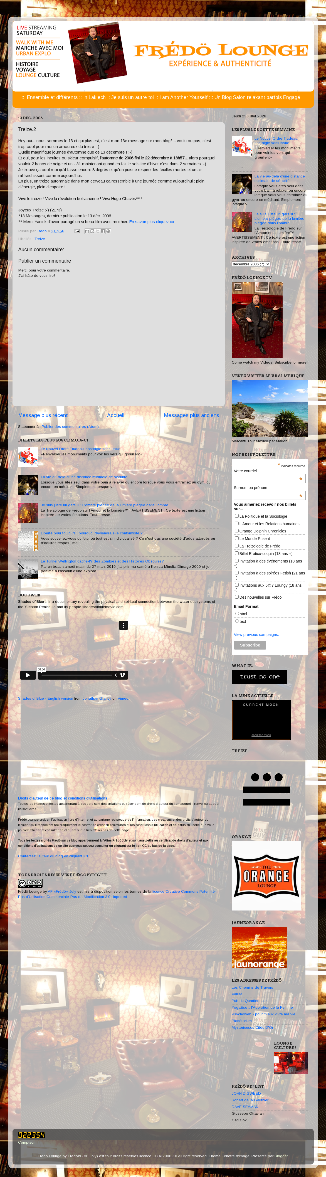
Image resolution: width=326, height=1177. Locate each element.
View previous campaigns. (256, 634)
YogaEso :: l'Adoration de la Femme (262, 1007)
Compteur (26, 1142)
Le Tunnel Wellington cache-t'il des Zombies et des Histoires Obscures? (102, 561)
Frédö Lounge (30, 891)
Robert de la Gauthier (250, 1100)
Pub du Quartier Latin (250, 1001)
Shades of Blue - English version (45, 698)
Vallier (237, 994)
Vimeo (123, 698)
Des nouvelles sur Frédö (260, 597)
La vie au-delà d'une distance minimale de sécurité (84, 477)
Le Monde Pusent (254, 538)
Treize (39, 239)
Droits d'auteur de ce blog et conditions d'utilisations (62, 798)
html (243, 614)
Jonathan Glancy (97, 698)
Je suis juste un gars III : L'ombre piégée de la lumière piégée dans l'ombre (104, 505)
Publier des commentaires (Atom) (70, 427)
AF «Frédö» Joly (62, 891)
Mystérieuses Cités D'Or (252, 1027)
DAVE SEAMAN (245, 1107)
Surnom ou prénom (268, 487)
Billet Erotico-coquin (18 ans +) (266, 553)
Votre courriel (268, 471)
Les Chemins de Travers (252, 987)
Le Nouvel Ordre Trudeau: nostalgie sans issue (80, 449)
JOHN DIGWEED (246, 1093)
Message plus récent (43, 415)
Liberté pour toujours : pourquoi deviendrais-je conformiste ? (92, 533)
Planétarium (242, 1021)
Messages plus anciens (191, 415)
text (243, 621)
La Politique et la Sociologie (263, 516)
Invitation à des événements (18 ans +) (268, 563)
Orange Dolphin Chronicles (262, 531)
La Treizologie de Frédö (259, 546)
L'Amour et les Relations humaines (269, 524)
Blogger (281, 1156)
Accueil (115, 415)
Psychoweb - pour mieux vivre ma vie (263, 1014)
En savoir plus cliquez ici (151, 221)
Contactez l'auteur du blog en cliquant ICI (53, 856)
